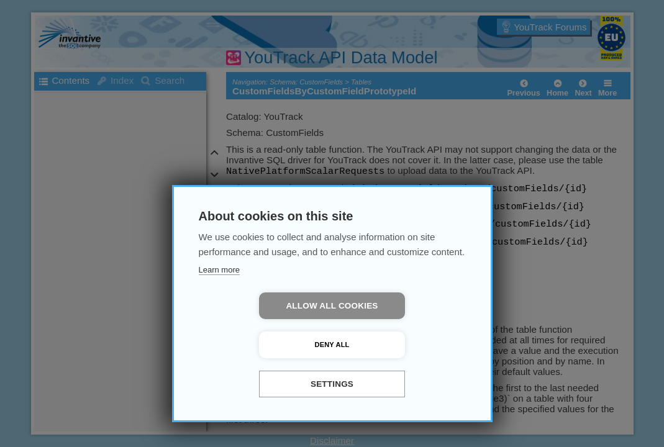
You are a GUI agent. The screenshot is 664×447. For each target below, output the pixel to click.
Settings (332, 384)
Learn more (219, 309)
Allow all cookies (260, 345)
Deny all (403, 344)
